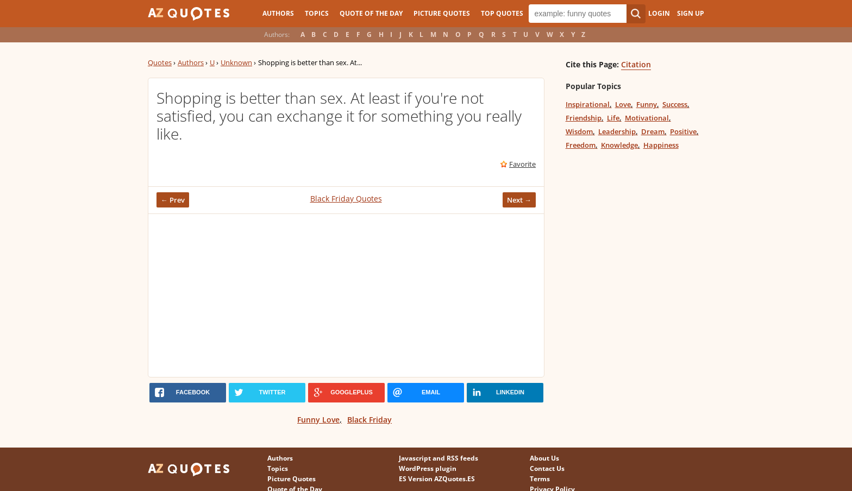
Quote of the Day (371, 13)
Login (659, 13)
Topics (317, 13)
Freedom (581, 145)
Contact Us (547, 468)
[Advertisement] (346, 295)
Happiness (661, 145)
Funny (646, 104)
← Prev (173, 200)
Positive (683, 131)
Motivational (647, 118)
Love (623, 104)
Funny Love (318, 419)
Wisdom (579, 131)
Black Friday (369, 419)
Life (613, 118)
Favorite (522, 164)
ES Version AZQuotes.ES (437, 478)
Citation (636, 64)
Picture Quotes (442, 13)
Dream (653, 131)
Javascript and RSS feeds (438, 458)
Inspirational (588, 104)
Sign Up (690, 13)
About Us (544, 458)
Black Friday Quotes (346, 198)
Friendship (584, 118)
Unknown (236, 62)
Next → (519, 200)
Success (674, 104)
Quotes (160, 62)
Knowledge (619, 145)
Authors (278, 13)
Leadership (617, 131)
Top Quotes (502, 13)
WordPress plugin (427, 468)
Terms (540, 478)
